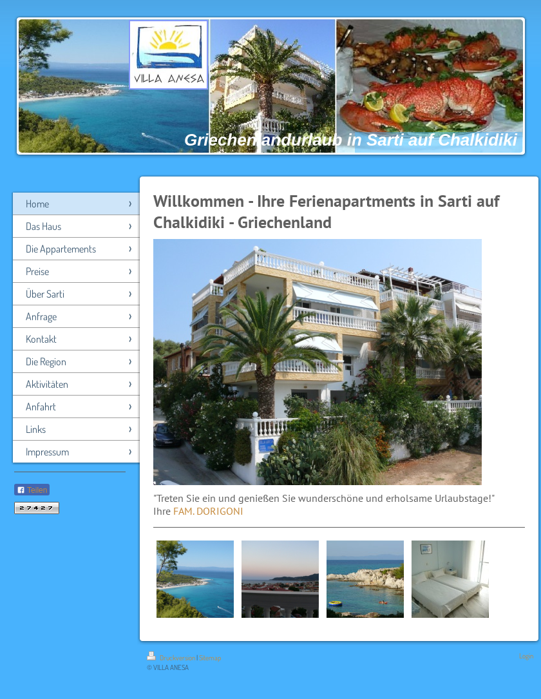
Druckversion (171, 657)
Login (526, 655)
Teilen (32, 490)
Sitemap (210, 657)
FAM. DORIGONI (208, 510)
